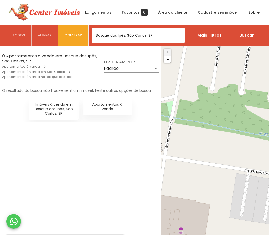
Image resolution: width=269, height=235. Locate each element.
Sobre (254, 12)
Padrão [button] (111, 68)
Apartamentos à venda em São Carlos (33, 72)
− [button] (167, 59)
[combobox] (138, 35)
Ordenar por (119, 62)
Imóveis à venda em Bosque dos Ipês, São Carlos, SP (54, 109)
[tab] (19, 35)
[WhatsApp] (13, 221)
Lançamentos (98, 12)
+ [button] (167, 52)
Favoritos (135, 12)
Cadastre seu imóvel (218, 12)
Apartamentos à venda (21, 66)
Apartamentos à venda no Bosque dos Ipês (37, 76)
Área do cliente (172, 12)
